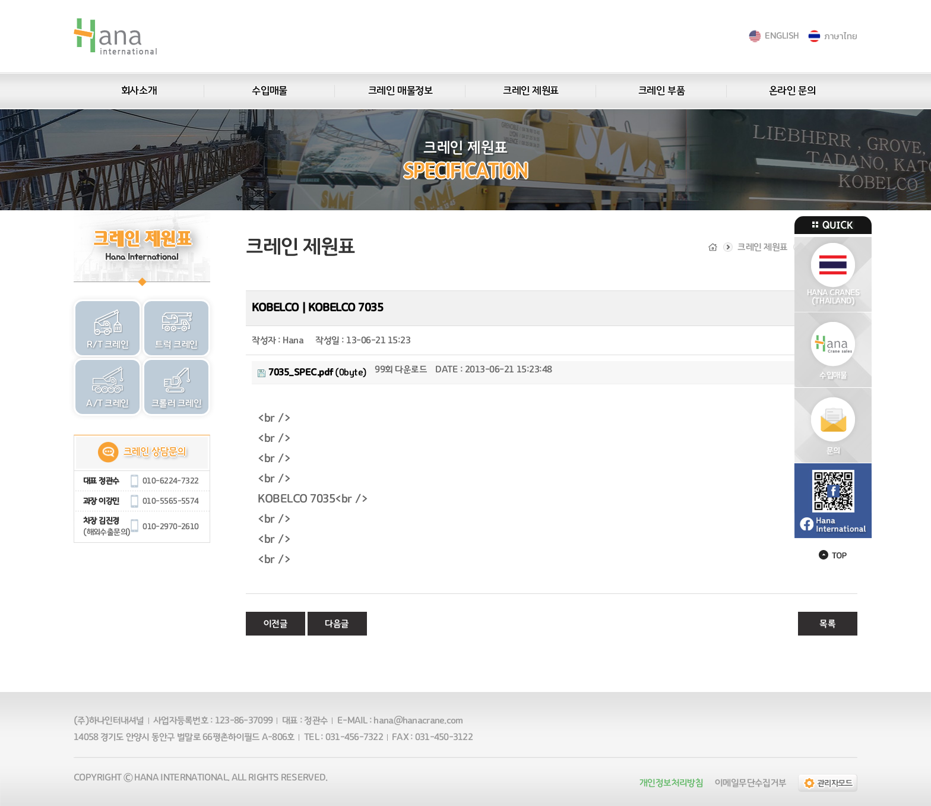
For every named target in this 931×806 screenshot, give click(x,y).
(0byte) (312, 372)
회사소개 (139, 91)
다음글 (337, 623)
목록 (827, 623)
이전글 (276, 623)
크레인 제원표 (531, 91)
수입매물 (269, 91)
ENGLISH (782, 35)
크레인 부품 (661, 91)
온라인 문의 (792, 91)
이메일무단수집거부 (750, 783)
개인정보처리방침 (671, 783)
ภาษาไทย (840, 36)
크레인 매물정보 (400, 91)
